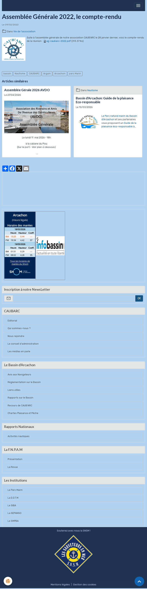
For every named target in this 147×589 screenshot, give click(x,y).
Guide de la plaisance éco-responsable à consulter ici (118, 126)
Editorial (12, 320)
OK (139, 298)
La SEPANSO (14, 513)
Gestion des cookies (84, 584)
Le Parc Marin (15, 490)
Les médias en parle (19, 351)
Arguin (47, 73)
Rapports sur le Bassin (20, 397)
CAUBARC (34, 73)
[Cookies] (8, 581)
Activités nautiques (18, 436)
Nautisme (20, 73)
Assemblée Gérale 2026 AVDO (27, 90)
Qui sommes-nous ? (19, 328)
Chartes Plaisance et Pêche (23, 413)
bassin (7, 73)
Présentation (15, 459)
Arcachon (59, 73)
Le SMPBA (13, 521)
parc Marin (75, 73)
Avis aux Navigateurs (19, 374)
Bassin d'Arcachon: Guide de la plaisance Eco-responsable (105, 100)
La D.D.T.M (13, 498)
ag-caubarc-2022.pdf (58, 41)
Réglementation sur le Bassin (24, 382)
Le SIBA (12, 505)
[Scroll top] (139, 581)
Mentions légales (60, 584)
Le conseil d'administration (23, 343)
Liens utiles (14, 390)
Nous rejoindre (16, 336)
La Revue (13, 467)
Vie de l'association (24, 31)
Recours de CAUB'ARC (20, 405)
